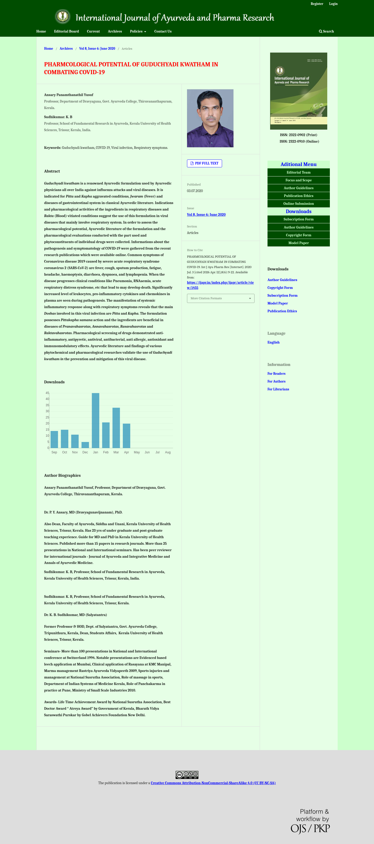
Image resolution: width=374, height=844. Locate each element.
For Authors (276, 381)
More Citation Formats (206, 298)
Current (93, 31)
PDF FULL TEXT (206, 163)
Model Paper (299, 243)
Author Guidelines (298, 188)
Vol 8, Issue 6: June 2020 (97, 48)
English (274, 342)
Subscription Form (299, 219)
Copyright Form (298, 235)
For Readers (276, 374)
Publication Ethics (298, 196)
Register (317, 4)
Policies (136, 31)
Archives (115, 31)
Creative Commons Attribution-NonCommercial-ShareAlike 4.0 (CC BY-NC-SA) (213, 783)
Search (326, 31)
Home (41, 31)
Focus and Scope (299, 180)
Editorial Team (299, 172)
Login (333, 4)
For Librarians (278, 389)
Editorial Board (66, 31)
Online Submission (298, 203)
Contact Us (162, 31)
